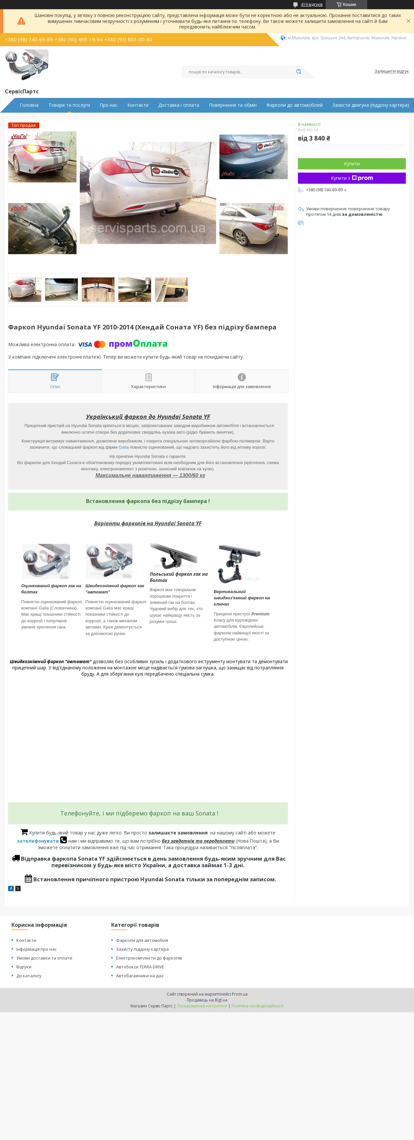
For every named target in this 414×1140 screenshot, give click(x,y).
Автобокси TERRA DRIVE (140, 967)
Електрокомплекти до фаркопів (149, 958)
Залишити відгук (391, 71)
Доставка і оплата (178, 105)
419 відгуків (311, 4)
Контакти (137, 105)
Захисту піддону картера (142, 949)
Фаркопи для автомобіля (142, 940)
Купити (352, 163)
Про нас (108, 105)
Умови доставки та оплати (44, 958)
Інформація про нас (36, 949)
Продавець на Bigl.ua (207, 1000)
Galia (124, 447)
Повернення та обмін (233, 105)
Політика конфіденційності (258, 1006)
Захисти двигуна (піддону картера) (371, 105)
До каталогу (29, 976)
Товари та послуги (69, 105)
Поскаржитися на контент (202, 1006)
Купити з (352, 178)
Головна (29, 105)
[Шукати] (298, 72)
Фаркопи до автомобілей (295, 105)
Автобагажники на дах (140, 976)
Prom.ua (240, 994)
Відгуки (23, 967)
